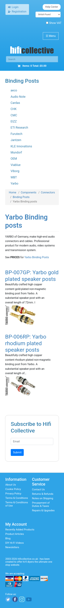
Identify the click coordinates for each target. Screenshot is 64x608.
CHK (14, 109)
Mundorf (16, 152)
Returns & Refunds (42, 493)
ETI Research (19, 127)
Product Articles (14, 534)
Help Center (51, 6)
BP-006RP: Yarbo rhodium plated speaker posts (25, 343)
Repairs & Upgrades (43, 510)
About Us (10, 484)
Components (28, 192)
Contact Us (38, 489)
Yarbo (14, 183)
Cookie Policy (13, 489)
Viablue (15, 165)
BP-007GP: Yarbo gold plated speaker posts (32, 275)
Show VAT (53, 23)
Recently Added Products (19, 529)
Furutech (16, 134)
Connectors (48, 192)
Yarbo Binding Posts (36, 257)
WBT (14, 177)
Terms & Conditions (16, 498)
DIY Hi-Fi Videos (14, 542)
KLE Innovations (21, 146)
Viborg (15, 171)
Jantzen (16, 140)
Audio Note (18, 96)
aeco (14, 90)
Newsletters (12, 547)
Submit (17, 452)
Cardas (15, 103)
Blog (7, 538)
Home (12, 192)
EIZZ (14, 121)
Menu (51, 36)
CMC (14, 115)
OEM (14, 158)
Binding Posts (21, 197)
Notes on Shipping (42, 498)
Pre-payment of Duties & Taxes (41, 504)
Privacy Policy (13, 493)
